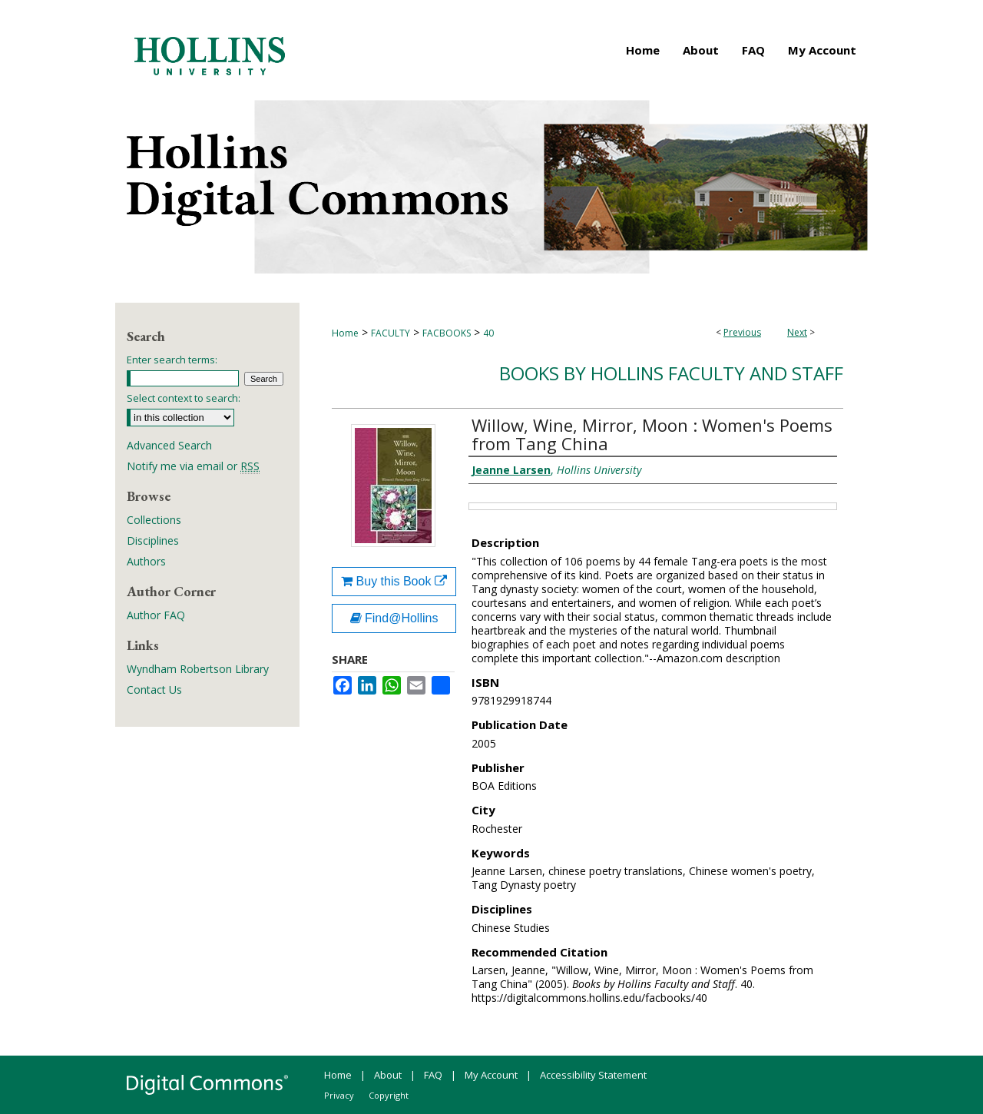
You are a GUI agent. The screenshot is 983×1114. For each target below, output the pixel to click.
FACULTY (390, 333)
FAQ (433, 1075)
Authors (146, 561)
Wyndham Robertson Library (198, 668)
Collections (154, 519)
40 (488, 333)
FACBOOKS (446, 333)
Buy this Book (394, 581)
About (388, 1075)
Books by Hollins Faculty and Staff (671, 373)
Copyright (389, 1095)
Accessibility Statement (593, 1075)
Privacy (339, 1095)
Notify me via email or (193, 466)
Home (345, 333)
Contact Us (154, 689)
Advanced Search (169, 445)
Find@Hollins (394, 618)
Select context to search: (183, 398)
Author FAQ (156, 615)
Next (797, 332)
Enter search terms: (172, 359)
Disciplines (153, 540)
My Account (491, 1075)
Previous (742, 332)
